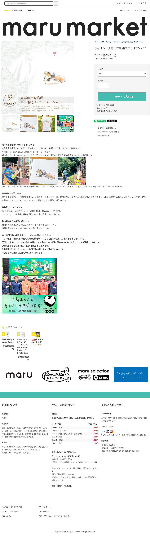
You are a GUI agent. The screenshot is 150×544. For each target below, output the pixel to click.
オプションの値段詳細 (105, 105)
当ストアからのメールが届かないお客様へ (55, 524)
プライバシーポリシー (10, 519)
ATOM (9, 524)
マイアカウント (45, 514)
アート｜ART (99, 42)
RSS (3, 524)
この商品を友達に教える (105, 128)
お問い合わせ (141, 10)
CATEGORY (18, 10)
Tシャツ (108, 42)
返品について (102, 108)
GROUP (30, 10)
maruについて (125, 10)
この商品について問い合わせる (107, 132)
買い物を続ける (101, 136)
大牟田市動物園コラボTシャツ (131, 42)
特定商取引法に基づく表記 (107, 111)
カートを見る (44, 519)
